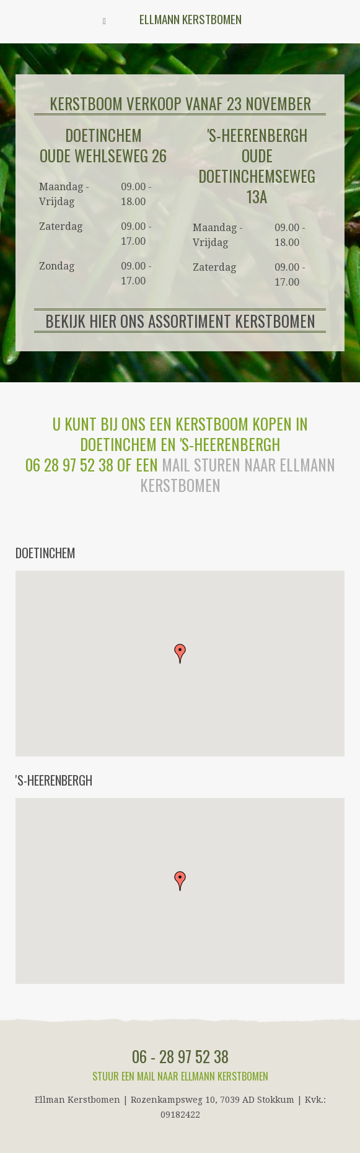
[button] (180, 654)
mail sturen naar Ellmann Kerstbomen (237, 474)
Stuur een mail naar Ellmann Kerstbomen (180, 1076)
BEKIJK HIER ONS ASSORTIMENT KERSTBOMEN (180, 320)
